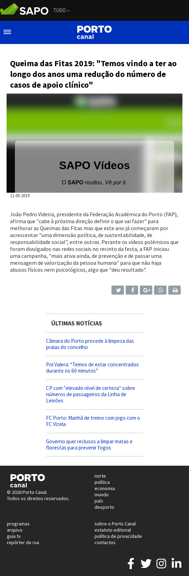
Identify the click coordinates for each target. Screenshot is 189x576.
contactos (105, 542)
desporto (104, 507)
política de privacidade (118, 536)
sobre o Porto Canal (115, 524)
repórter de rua (23, 542)
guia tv (14, 536)
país (98, 501)
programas (18, 524)
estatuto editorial (112, 530)
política (102, 482)
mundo (101, 494)
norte (100, 476)
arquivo (14, 530)
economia (104, 488)
